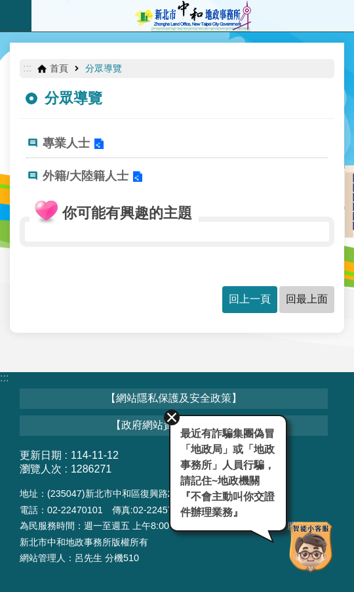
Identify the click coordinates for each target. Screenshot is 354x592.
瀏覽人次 (41, 469)
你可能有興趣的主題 (127, 213)
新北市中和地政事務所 (192, 16)
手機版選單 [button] (15, 16)
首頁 (59, 68)
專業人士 (66, 143)
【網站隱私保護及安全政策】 (174, 398)
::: (27, 68)
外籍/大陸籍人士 (85, 175)
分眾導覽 (103, 68)
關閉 (172, 417)
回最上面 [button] (307, 299)
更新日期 (41, 455)
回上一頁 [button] (250, 299)
